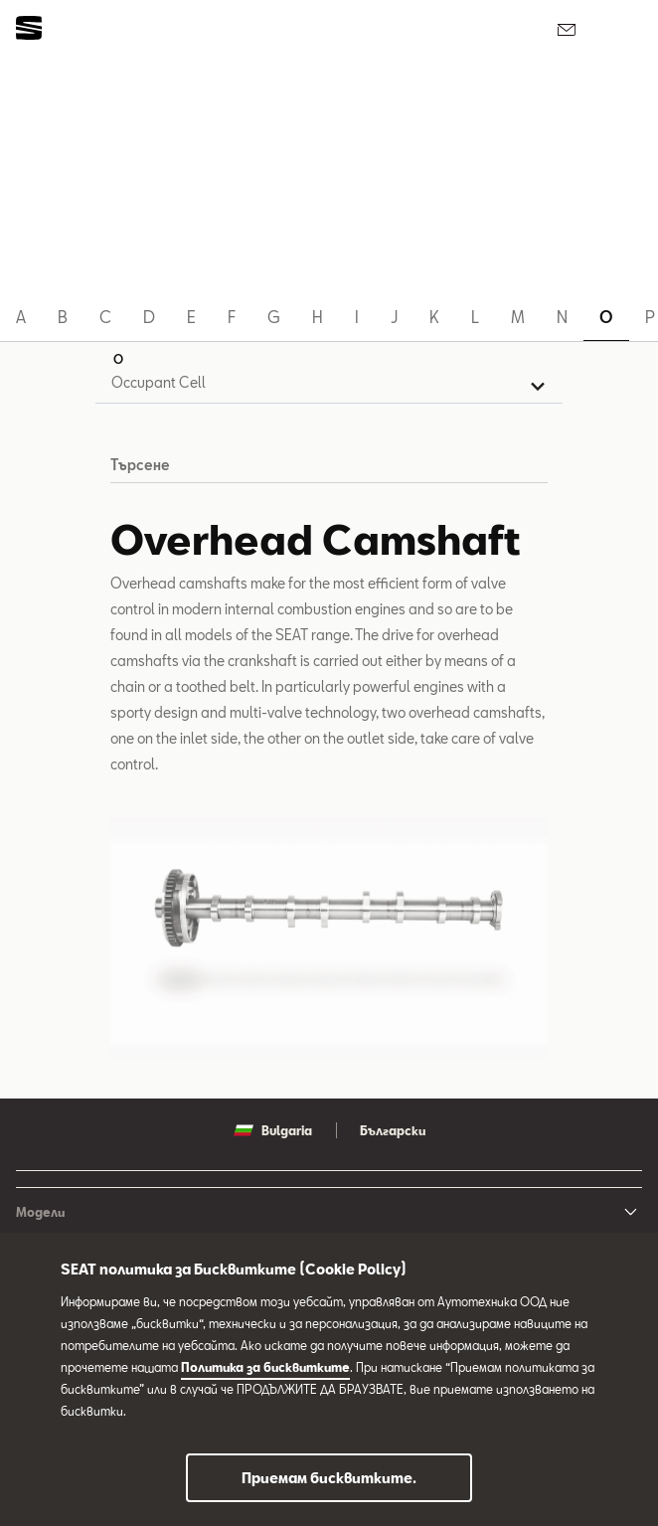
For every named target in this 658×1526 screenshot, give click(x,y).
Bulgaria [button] (273, 1130)
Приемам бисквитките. (329, 1477)
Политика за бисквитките (265, 1367)
